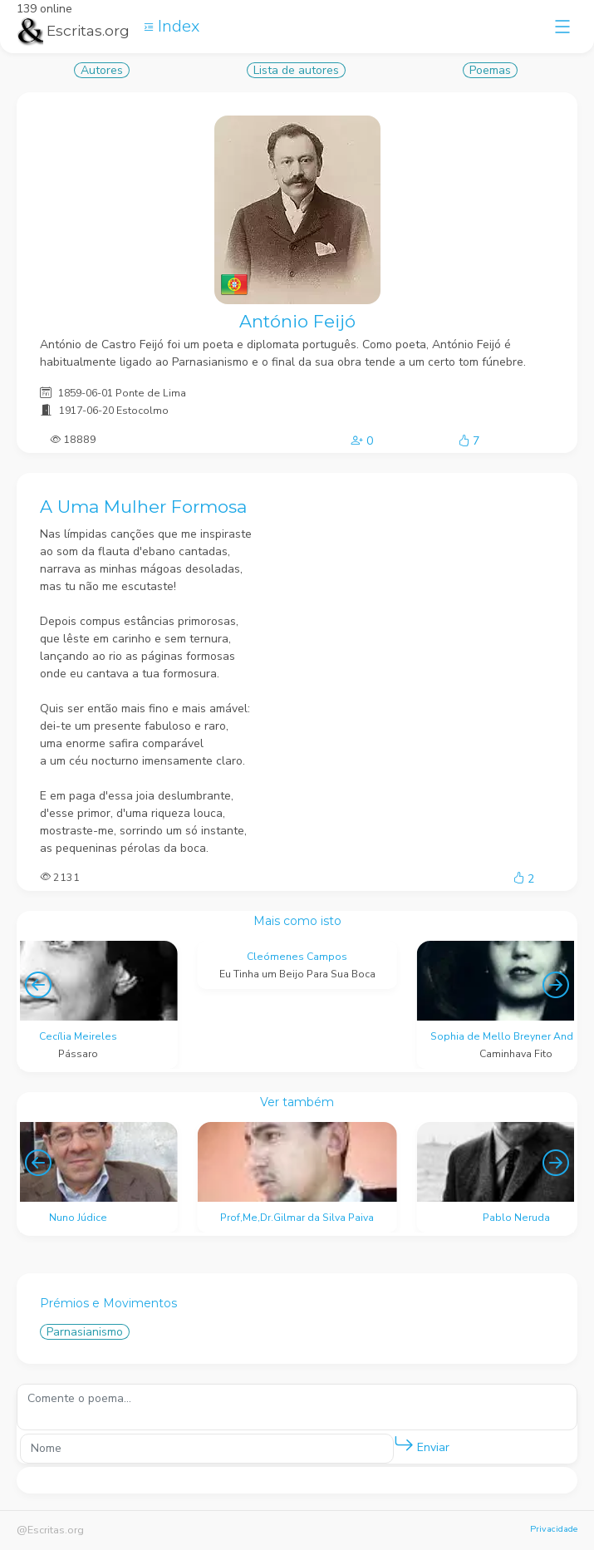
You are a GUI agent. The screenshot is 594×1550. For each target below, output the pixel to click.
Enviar (421, 1444)
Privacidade (553, 1529)
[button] (404, 1444)
